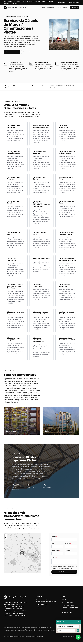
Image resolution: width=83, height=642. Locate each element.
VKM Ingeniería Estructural (15, 7)
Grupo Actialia (75, 636)
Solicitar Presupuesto (12, 52)
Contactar (74, 7)
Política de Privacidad (70, 566)
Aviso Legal (65, 600)
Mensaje (54, 557)
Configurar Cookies (67, 612)
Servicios (50, 7)
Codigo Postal (55, 550)
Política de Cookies (67, 602)
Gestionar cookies (74, 2)
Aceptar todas (61, 2)
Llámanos (26, 52)
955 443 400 (62, 7)
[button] (22, 553)
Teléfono (68, 543)
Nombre (54, 536)
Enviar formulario (64, 572)
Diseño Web (66, 636)
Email (53, 543)
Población (68, 550)
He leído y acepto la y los (65, 567)
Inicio (43, 7)
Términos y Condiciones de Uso (63, 568)
